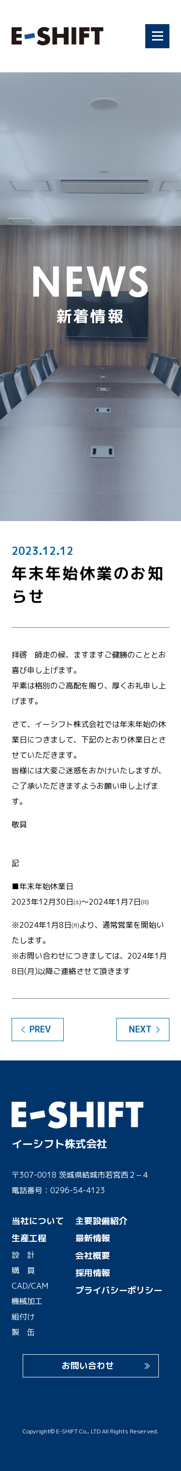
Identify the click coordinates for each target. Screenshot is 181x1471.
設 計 (23, 1255)
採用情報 (92, 1273)
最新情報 (92, 1238)
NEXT (140, 1029)
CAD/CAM (30, 1285)
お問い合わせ (88, 1366)
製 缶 (23, 1332)
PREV (40, 1029)
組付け (23, 1316)
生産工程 (29, 1238)
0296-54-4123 (77, 1190)
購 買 (23, 1270)
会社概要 (92, 1256)
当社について (38, 1221)
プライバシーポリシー (118, 1290)
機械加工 (27, 1301)
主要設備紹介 (101, 1221)
